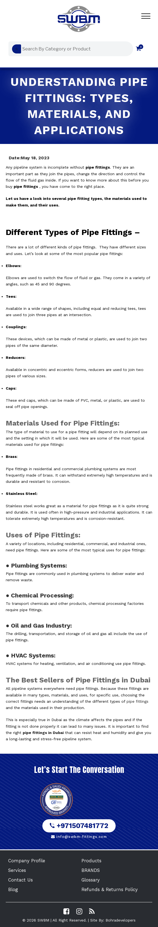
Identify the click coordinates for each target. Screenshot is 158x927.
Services (17, 870)
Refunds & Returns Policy (109, 889)
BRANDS (90, 870)
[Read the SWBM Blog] (92, 911)
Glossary (90, 880)
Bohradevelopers (121, 920)
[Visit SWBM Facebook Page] (66, 911)
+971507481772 (79, 826)
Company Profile (26, 860)
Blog (13, 889)
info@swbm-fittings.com (79, 837)
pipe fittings (137, 701)
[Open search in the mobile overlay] (69, 49)
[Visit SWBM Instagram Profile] (79, 911)
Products (91, 860)
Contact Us (20, 880)
